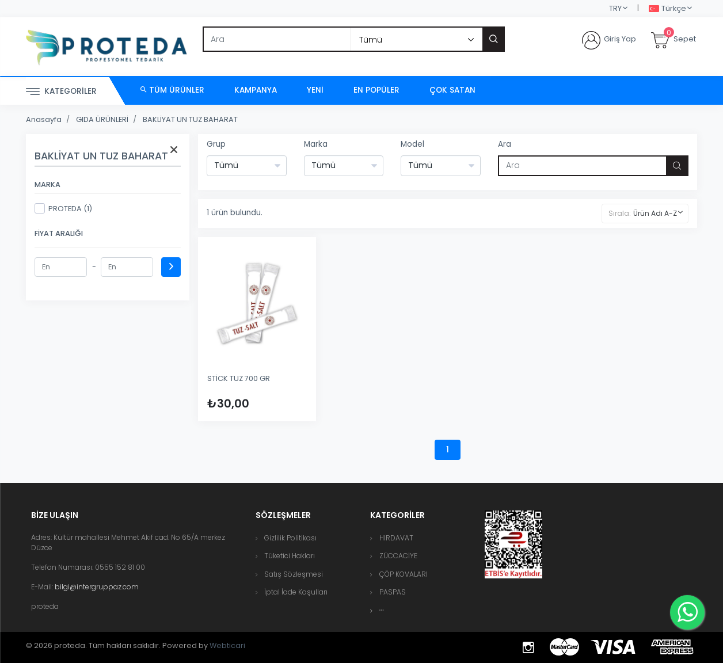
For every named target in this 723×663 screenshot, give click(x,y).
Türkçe (667, 8)
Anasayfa (44, 119)
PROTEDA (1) (63, 208)
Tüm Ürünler (172, 90)
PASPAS (392, 592)
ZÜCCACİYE (398, 556)
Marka (316, 144)
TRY (615, 8)
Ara (504, 144)
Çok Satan (452, 90)
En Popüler (376, 90)
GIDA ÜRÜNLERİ (102, 119)
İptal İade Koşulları (296, 592)
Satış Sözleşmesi (293, 574)
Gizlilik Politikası (290, 538)
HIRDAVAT (396, 538)
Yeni (315, 90)
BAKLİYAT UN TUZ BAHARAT (190, 119)
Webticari (227, 645)
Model (412, 144)
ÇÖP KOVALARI (403, 574)
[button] (381, 610)
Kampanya (255, 90)
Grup (216, 144)
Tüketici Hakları (289, 556)
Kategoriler (61, 91)
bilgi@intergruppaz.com (97, 587)
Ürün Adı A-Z (655, 213)
